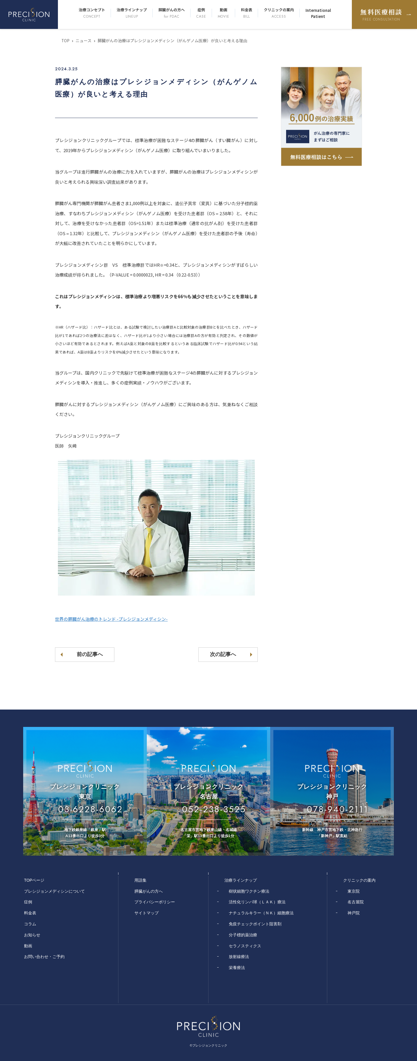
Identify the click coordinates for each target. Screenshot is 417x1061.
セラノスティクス (245, 946)
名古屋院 (356, 902)
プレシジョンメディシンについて (54, 891)
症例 (201, 13)
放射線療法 (239, 956)
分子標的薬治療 (243, 935)
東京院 (354, 891)
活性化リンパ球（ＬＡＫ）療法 (257, 902)
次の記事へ (223, 654)
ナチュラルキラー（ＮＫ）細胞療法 (261, 913)
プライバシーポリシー (154, 902)
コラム (30, 924)
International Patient (318, 13)
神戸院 (354, 913)
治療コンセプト (92, 13)
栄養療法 (237, 967)
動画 (223, 13)
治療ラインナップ (132, 13)
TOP (65, 40)
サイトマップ (146, 913)
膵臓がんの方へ (171, 13)
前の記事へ (90, 654)
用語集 (140, 880)
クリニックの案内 (279, 13)
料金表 (246, 13)
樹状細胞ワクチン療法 (249, 891)
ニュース (84, 40)
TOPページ (34, 880)
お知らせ (32, 935)
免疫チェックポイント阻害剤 (255, 924)
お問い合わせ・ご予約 (44, 956)
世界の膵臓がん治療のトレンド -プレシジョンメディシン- (111, 619)
